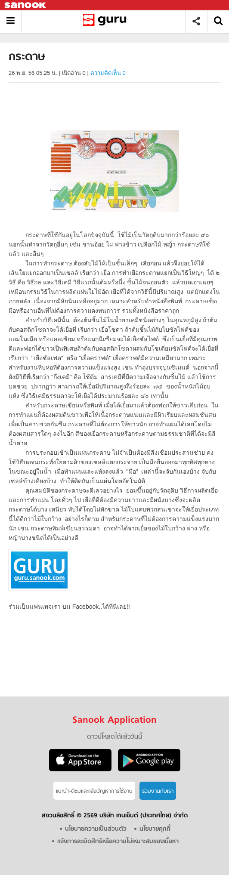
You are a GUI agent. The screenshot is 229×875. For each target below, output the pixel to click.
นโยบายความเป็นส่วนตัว (96, 829)
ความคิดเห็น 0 (108, 73)
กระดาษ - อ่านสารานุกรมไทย (106, 21)
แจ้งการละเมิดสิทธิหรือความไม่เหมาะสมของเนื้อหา (118, 842)
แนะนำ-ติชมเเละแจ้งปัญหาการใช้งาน (94, 791)
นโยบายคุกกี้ (154, 829)
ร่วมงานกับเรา (157, 791)
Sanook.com (25, 5)
